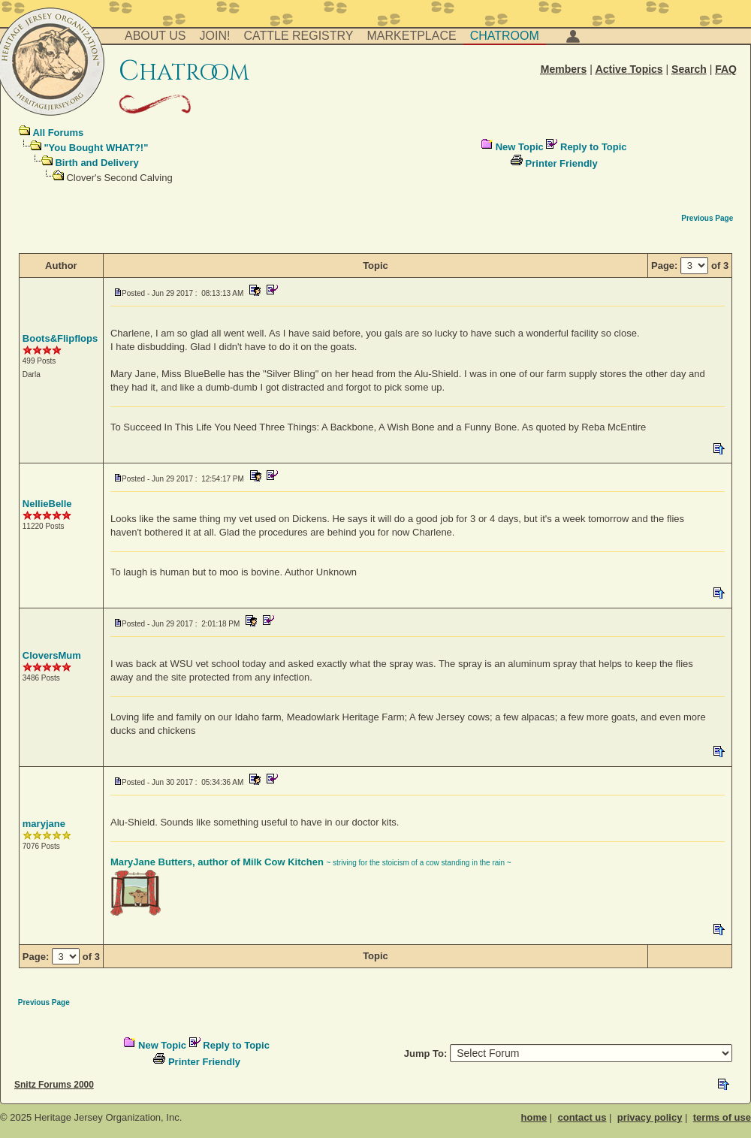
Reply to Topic (593, 146)
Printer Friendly (562, 163)
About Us (155, 35)
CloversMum (52, 655)
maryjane (44, 823)
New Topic (520, 146)
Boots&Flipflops (60, 338)
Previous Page (707, 218)
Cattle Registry (298, 35)
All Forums (57, 132)
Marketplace (412, 35)
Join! (215, 35)
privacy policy (650, 1117)
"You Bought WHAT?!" (96, 147)
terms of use (722, 1117)
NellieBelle (47, 503)
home (534, 1117)
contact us (581, 1117)
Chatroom (504, 35)
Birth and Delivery (96, 162)
